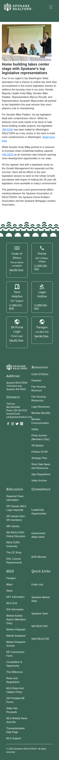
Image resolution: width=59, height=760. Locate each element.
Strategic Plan (39, 458)
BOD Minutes (38, 557)
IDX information (15, 609)
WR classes (13, 526)
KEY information (15, 597)
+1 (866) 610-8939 (15, 307)
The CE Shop (13, 552)
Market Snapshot (15, 635)
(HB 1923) (7, 154)
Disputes (36, 380)
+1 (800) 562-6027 (40, 307)
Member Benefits (41, 413)
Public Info (37, 584)
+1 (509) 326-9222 (40, 267)
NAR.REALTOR (40, 639)
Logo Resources (40, 406)
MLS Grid (11, 603)
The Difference (14, 672)
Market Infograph (15, 629)
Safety (35, 429)
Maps (9, 584)
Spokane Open (39, 613)
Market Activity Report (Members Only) (16, 619)
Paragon (11, 578)
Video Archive (39, 480)
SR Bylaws (37, 445)
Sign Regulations (41, 474)
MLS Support (13, 738)
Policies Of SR (39, 451)
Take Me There (16, 272)
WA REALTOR (39, 626)
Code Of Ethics (39, 374)
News (9, 590)
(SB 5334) (7, 129)
